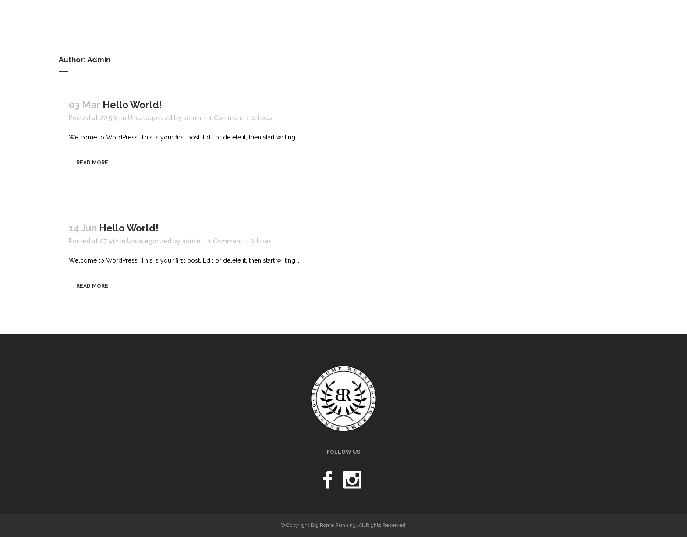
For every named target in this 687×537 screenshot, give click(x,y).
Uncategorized (150, 117)
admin (192, 117)
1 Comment (226, 117)
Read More (92, 163)
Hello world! (132, 104)
